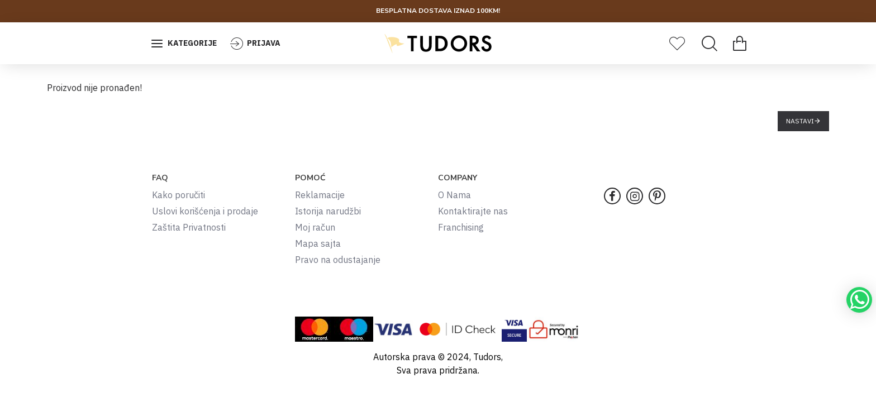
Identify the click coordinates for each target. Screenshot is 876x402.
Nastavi (800, 121)
